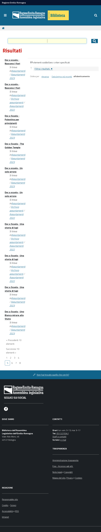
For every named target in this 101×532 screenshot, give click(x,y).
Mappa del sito (58, 477)
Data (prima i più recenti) (62, 76)
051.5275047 (62, 433)
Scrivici (13, 505)
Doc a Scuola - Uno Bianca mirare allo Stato (14, 315)
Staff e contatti (59, 436)
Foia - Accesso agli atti (62, 466)
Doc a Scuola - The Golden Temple (14, 145)
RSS (17, 511)
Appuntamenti (18, 71)
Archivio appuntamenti (16, 100)
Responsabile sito (10, 499)
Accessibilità (7, 511)
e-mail (63, 439)
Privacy (69, 477)
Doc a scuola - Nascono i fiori (12, 61)
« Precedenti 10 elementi (13, 342)
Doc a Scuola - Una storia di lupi (14, 225)
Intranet (5, 516)
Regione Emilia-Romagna (14, 2)
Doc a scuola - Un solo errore (14, 170)
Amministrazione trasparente (65, 460)
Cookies (78, 477)
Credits (5, 505)
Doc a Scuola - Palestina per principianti (12, 119)
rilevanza (45, 76)
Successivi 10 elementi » (12, 350)
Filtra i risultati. (42, 69)
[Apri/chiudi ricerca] (95, 15)
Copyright (68, 472)
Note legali (57, 472)
